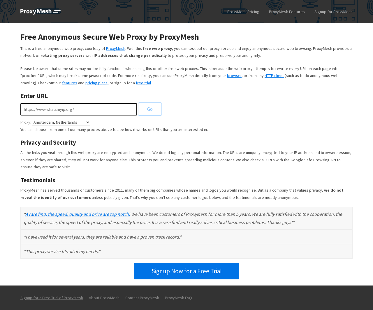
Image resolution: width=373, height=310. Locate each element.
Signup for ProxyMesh (333, 11)
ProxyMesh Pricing (243, 11)
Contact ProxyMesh (142, 297)
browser (234, 75)
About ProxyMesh (104, 297)
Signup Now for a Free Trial (187, 271)
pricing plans (96, 82)
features (69, 82)
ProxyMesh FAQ (178, 297)
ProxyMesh (115, 48)
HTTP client (274, 75)
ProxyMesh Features (287, 11)
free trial (143, 82)
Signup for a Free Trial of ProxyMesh (51, 297)
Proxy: (25, 122)
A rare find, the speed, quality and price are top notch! (77, 214)
